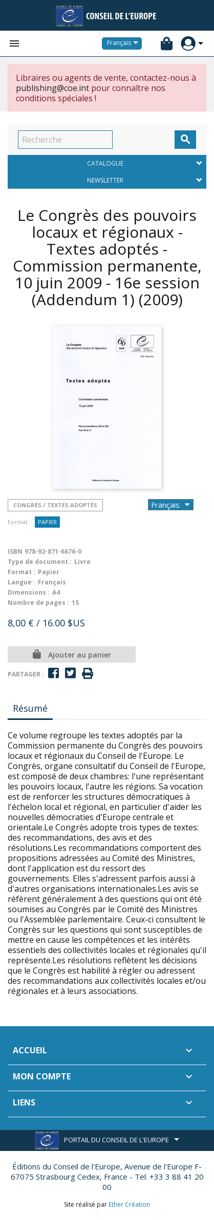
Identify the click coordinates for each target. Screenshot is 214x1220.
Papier (47, 522)
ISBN (15, 551)
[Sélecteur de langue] (124, 43)
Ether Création (129, 1204)
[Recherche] (65, 139)
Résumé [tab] (30, 708)
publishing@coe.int (52, 88)
